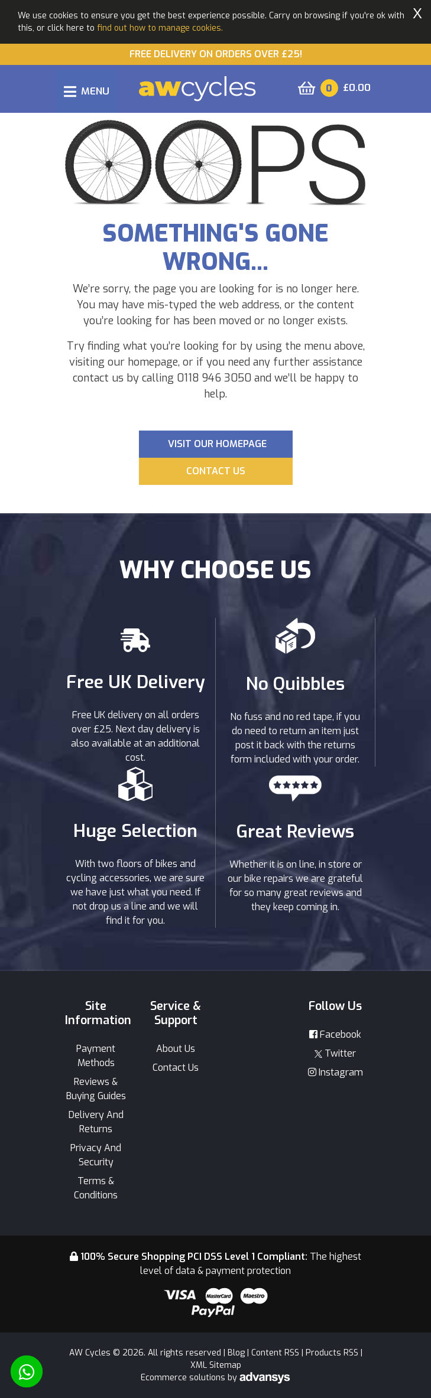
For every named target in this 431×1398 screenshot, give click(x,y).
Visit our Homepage (217, 444)
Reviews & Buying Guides (96, 1089)
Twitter (335, 1053)
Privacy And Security (95, 1155)
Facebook (335, 1034)
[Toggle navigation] (86, 91)
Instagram (335, 1072)
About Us (175, 1048)
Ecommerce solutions (184, 1377)
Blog (236, 1352)
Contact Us (176, 1067)
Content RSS (275, 1352)
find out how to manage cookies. (160, 28)
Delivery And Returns (96, 1122)
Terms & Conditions (96, 1188)
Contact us (215, 471)
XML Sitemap (215, 1365)
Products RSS (332, 1352)
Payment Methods (95, 1055)
